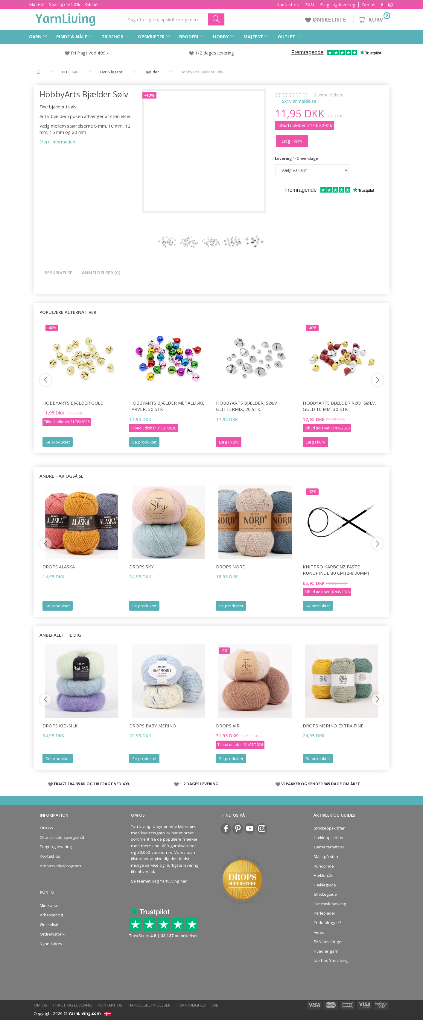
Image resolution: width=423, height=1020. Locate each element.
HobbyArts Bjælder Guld (73, 403)
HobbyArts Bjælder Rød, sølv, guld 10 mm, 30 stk (339, 406)
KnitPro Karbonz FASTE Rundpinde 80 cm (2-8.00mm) (336, 570)
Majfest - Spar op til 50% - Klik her (64, 4)
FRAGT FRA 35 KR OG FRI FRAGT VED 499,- (92, 783)
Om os (368, 4)
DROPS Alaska (58, 567)
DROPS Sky (141, 567)
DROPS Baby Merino (152, 726)
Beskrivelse (58, 273)
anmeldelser (328, 95)
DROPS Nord (231, 567)
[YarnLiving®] (65, 18)
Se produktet (57, 442)
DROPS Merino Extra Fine (333, 726)
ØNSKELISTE (326, 19)
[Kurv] (374, 19)
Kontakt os (287, 4)
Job (215, 1005)
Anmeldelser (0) (101, 273)
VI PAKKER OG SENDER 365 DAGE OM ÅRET (320, 783)
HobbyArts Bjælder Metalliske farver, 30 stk (167, 406)
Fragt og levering (337, 4)
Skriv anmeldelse (299, 101)
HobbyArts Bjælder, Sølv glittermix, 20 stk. (246, 406)
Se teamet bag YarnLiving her (159, 881)
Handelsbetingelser (149, 1005)
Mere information (57, 142)
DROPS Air (228, 726)
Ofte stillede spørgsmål (62, 837)
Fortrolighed (191, 1005)
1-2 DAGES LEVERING (199, 783)
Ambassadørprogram (60, 865)
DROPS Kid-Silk (60, 726)
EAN (309, 4)
